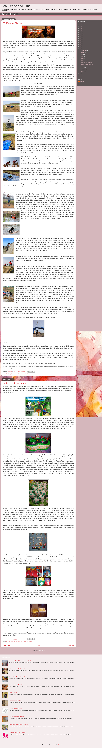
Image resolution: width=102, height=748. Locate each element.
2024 (81, 28)
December (83, 50)
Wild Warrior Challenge (13, 23)
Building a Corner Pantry (15, 700)
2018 (81, 40)
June (82, 56)
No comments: (21, 371)
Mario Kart (23, 641)
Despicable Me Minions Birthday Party (18, 676)
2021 (81, 34)
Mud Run (18, 373)
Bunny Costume (12, 373)
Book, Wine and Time (16, 6)
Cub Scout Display (13, 692)
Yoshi (30, 641)
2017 (81, 42)
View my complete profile (84, 83)
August (83, 52)
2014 (81, 48)
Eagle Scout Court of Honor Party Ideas (18, 724)
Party (27, 641)
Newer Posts (6, 645)
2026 (81, 24)
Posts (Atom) (42, 650)
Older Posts (71, 645)
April (82, 60)
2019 (81, 38)
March (82, 67)
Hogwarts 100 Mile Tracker (15, 708)
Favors (15, 641)
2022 (81, 32)
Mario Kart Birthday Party (14, 383)
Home (38, 645)
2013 (81, 73)
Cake (12, 641)
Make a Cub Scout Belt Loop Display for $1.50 (20, 660)
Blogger (60, 744)
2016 (81, 44)
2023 (81, 30)
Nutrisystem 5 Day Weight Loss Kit (17, 668)
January (83, 71)
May (82, 58)
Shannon (82, 81)
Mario (18, 641)
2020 (81, 36)
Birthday (8, 641)
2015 (81, 46)
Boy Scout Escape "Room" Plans (16, 684)
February (83, 69)
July (82, 54)
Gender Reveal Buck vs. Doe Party (17, 732)
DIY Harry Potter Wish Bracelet (16, 716)
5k (6, 373)
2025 (81, 26)
